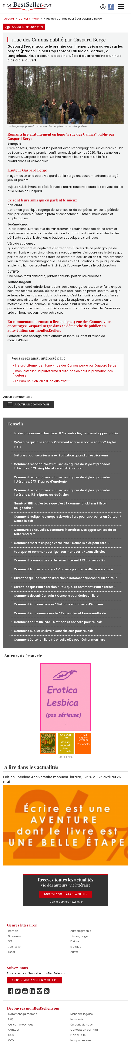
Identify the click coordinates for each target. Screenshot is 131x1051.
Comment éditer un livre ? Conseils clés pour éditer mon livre (59, 640)
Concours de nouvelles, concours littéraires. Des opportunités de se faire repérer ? (65, 532)
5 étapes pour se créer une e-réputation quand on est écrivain (61, 455)
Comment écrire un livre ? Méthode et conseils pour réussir (58, 622)
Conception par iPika (84, 1029)
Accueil (9, 18)
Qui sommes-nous (20, 1024)
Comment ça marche (22, 1014)
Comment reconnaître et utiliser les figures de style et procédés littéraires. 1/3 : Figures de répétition (62, 492)
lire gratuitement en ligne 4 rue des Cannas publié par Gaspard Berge (66, 366)
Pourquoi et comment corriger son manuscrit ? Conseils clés (59, 552)
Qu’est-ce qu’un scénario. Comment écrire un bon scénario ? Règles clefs (65, 444)
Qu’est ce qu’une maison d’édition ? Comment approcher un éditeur (65, 578)
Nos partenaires (80, 1040)
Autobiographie (80, 931)
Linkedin (32, 991)
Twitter (18, 991)
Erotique (75, 946)
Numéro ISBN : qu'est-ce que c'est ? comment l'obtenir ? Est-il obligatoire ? (60, 505)
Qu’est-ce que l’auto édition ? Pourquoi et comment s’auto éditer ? (64, 587)
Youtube (25, 991)
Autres (74, 952)
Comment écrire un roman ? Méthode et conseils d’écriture (58, 604)
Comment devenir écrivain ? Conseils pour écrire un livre (56, 596)
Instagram (39, 991)
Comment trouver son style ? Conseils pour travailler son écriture (63, 569)
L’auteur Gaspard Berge (27, 170)
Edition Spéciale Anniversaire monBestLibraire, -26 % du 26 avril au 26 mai (62, 779)
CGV (11, 1040)
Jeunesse (14, 946)
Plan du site (77, 1035)
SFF (10, 941)
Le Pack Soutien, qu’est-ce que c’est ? (42, 381)
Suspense (14, 936)
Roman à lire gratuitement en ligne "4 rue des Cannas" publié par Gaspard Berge (60, 136)
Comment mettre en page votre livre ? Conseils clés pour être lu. (62, 543)
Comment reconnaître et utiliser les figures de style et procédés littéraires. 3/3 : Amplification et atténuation (62, 466)
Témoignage (79, 936)
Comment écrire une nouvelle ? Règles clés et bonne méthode (60, 613)
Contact (13, 1029)
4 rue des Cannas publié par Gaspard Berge (73, 18)
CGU (11, 1035)
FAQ (10, 1019)
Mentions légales (81, 1014)
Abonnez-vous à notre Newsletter (33, 980)
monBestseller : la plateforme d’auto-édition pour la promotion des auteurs (64, 373)
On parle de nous (81, 1024)
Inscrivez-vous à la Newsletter (65, 894)
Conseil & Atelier (29, 18)
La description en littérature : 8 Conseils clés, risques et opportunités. (66, 433)
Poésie (74, 941)
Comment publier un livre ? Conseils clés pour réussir (53, 631)
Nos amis (76, 1019)
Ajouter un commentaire (31, 404)
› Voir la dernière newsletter (65, 902)
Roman (13, 931)
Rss (47, 991)
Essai (11, 952)
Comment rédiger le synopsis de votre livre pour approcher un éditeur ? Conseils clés (67, 519)
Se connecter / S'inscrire (103, 7)
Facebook (10, 991)
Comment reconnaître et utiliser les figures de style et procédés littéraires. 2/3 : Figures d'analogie (62, 479)
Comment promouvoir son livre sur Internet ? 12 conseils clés (59, 560)
